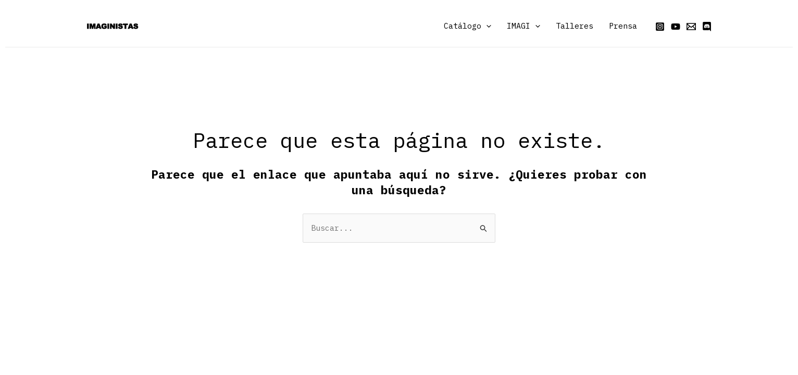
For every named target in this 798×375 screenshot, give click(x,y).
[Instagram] (660, 26)
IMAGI (523, 26)
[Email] (691, 26)
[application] (486, 26)
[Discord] (707, 26)
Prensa (623, 26)
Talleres (574, 26)
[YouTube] (675, 26)
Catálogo (467, 26)
